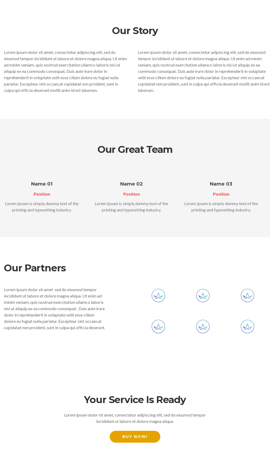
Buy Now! (135, 436)
